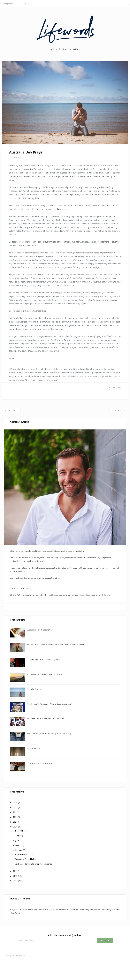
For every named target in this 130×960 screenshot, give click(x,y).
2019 (15, 871)
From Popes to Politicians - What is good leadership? (49, 704)
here (68, 209)
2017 (15, 880)
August (18, 835)
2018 (15, 876)
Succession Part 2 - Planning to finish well (45, 674)
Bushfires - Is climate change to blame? (33, 864)
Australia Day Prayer (35, 689)
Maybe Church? (33, 748)
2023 (15, 812)
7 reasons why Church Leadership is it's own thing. (49, 733)
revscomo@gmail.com (51, 578)
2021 (15, 821)
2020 (15, 826)
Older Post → (118, 410)
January (19, 850)
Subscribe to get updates (65, 935)
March (18, 845)
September (20, 830)
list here (57, 209)
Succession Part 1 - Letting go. (39, 630)
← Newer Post (11, 410)
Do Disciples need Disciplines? (40, 763)
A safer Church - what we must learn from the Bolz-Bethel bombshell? (57, 644)
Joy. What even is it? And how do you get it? (45, 718)
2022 (15, 817)
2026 (15, 802)
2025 (15, 807)
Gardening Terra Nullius (25, 859)
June (17, 840)
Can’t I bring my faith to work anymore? (43, 659)
